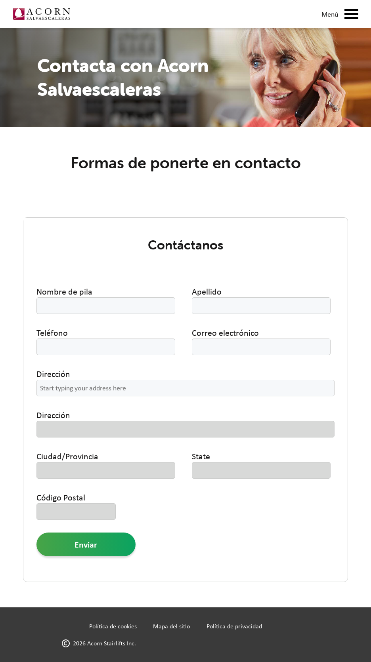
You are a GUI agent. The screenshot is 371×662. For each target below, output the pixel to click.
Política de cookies (113, 626)
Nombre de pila (64, 291)
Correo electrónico (225, 333)
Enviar (86, 544)
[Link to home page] (41, 14)
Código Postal (60, 497)
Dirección (53, 374)
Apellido (207, 291)
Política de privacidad (234, 626)
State (201, 456)
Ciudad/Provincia (67, 456)
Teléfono (52, 333)
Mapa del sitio (171, 626)
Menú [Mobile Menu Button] (339, 14)
